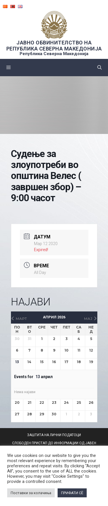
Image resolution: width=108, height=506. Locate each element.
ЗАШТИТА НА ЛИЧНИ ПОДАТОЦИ (54, 435)
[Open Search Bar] (99, 67)
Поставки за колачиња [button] (31, 493)
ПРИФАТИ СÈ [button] (72, 493)
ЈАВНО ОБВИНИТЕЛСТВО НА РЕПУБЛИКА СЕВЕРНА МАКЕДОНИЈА (54, 46)
